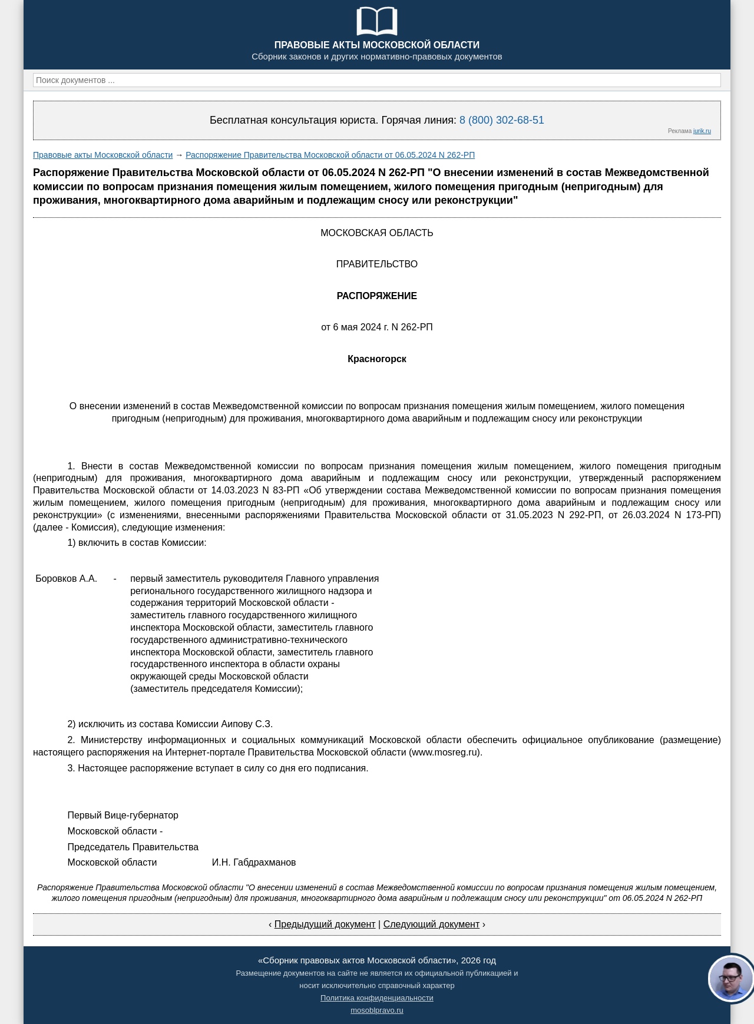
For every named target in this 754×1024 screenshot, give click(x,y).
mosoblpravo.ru (377, 1010)
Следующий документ (431, 924)
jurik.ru (702, 131)
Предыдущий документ (325, 924)
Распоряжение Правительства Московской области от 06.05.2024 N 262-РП (330, 155)
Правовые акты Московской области (103, 155)
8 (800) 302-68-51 (501, 120)
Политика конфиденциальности (377, 997)
